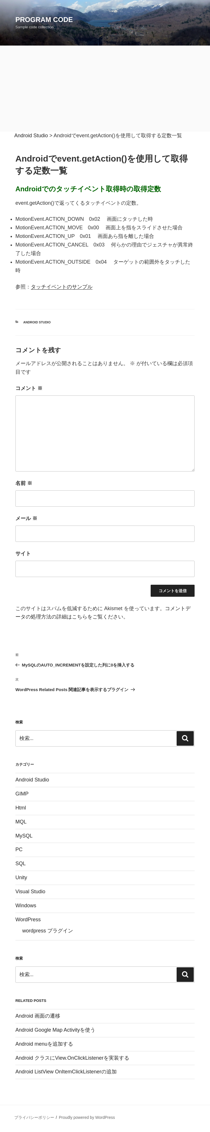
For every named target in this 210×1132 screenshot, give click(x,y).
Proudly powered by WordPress (87, 1117)
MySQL (24, 836)
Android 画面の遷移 (37, 1016)
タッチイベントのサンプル (61, 287)
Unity (21, 877)
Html (20, 808)
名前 (23, 483)
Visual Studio (30, 891)
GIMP (22, 794)
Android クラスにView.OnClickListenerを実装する (72, 1058)
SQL (20, 863)
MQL (21, 822)
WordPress (28, 919)
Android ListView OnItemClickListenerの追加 (66, 1072)
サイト (23, 553)
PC (19, 849)
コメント (29, 388)
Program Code (44, 19)
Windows (25, 905)
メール (26, 518)
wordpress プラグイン (47, 931)
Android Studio (37, 322)
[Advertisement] (105, 89)
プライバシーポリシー (34, 1117)
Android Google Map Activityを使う (55, 1030)
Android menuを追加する (44, 1044)
